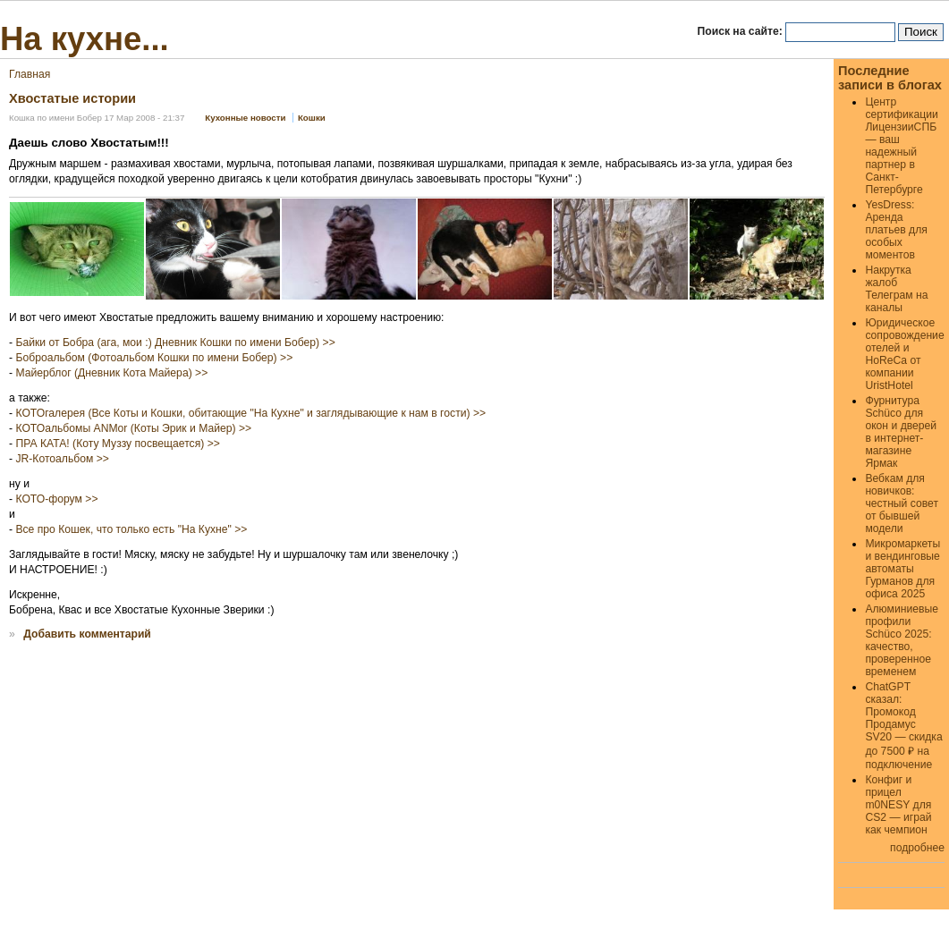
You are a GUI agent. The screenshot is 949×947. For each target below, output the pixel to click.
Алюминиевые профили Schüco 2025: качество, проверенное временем (901, 640)
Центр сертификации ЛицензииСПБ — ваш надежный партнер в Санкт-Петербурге (901, 146)
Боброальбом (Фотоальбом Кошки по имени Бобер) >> (153, 357)
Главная (29, 74)
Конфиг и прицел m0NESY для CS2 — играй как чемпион (898, 805)
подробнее (917, 847)
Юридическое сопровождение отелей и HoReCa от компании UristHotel (904, 354)
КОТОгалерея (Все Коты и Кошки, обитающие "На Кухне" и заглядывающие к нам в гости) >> (250, 413)
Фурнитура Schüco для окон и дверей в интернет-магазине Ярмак (900, 431)
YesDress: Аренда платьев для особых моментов (896, 230)
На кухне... (84, 39)
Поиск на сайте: (742, 31)
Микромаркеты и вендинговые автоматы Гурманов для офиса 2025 (902, 568)
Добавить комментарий (87, 634)
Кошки (312, 118)
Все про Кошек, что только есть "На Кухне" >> (131, 529)
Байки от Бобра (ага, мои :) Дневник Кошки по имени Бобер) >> (175, 342)
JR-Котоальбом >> (62, 458)
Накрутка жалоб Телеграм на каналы (896, 289)
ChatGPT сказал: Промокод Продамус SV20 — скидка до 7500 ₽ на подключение (903, 726)
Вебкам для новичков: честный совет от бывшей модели (901, 503)
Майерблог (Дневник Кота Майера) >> (111, 373)
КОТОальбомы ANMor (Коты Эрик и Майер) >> (133, 428)
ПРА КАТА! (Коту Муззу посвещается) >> (117, 443)
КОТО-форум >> (56, 499)
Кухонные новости (245, 118)
